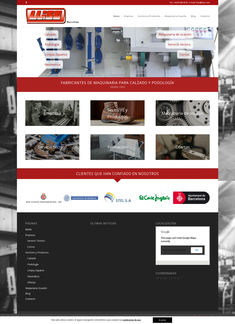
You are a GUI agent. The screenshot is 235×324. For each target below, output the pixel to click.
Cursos (189, 54)
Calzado (55, 34)
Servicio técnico (184, 44)
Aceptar (162, 320)
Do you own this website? (174, 250)
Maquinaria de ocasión (180, 34)
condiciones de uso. (131, 319)
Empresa (30, 235)
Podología (56, 44)
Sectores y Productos (37, 252)
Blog (27, 293)
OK (196, 250)
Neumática (57, 64)
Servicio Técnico (36, 240)
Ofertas (31, 282)
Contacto (30, 298)
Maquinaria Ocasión (36, 288)
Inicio (28, 229)
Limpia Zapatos (60, 54)
